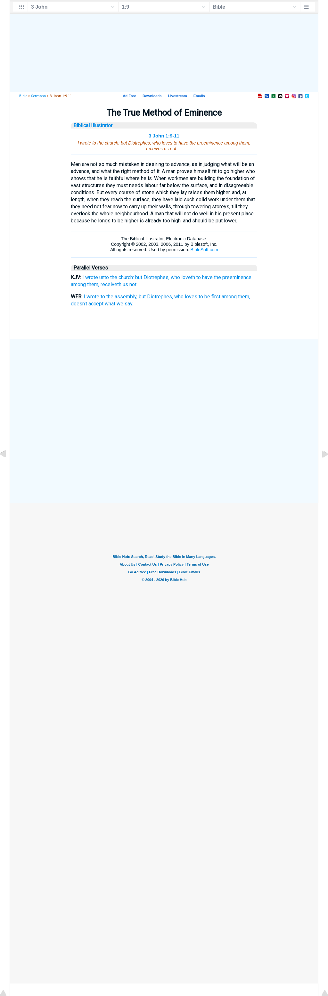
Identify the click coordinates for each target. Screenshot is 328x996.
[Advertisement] (164, 385)
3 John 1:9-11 (164, 135)
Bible (23, 96)
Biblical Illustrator (92, 125)
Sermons (38, 96)
